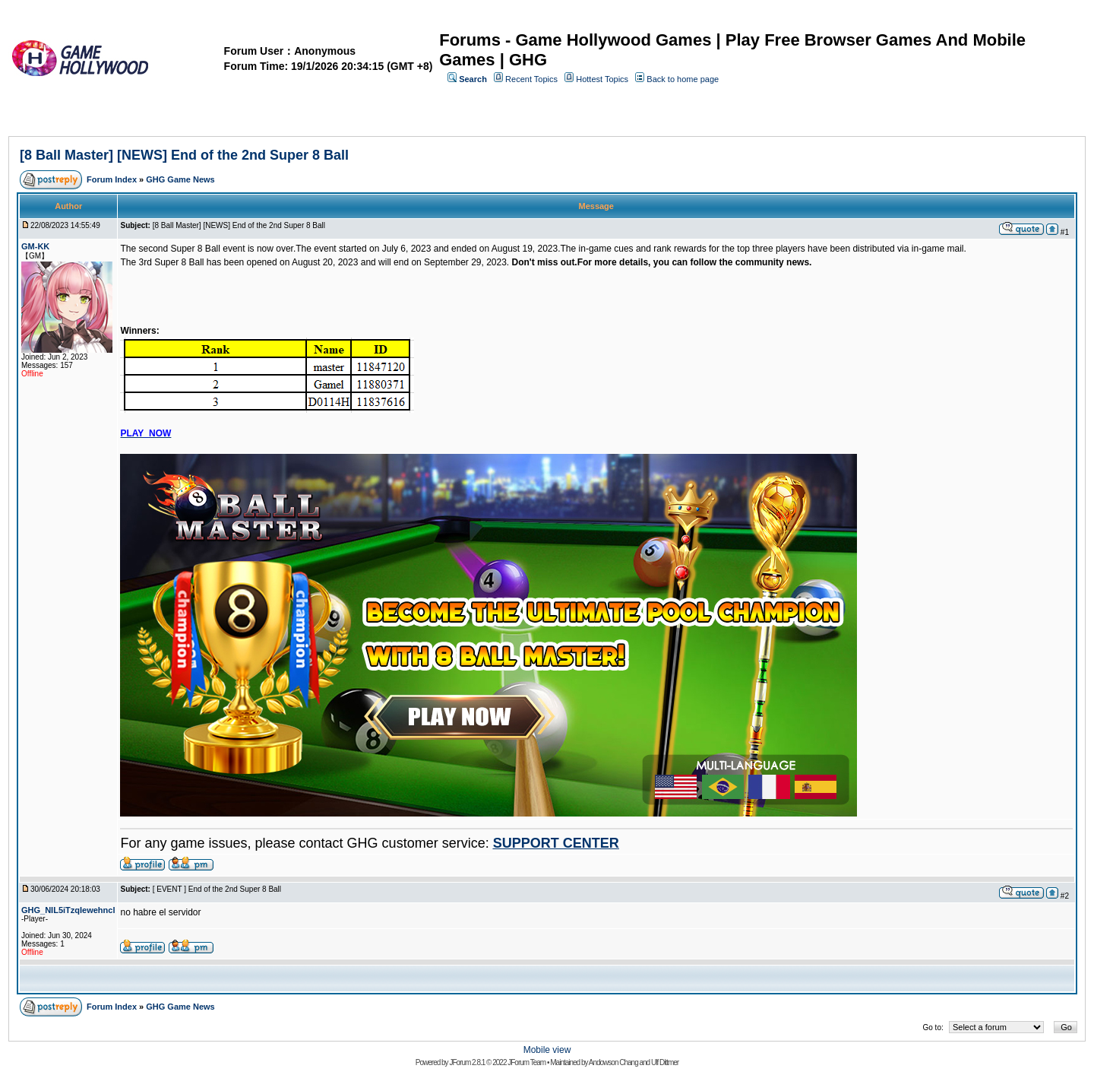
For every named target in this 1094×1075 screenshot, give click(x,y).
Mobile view (547, 1050)
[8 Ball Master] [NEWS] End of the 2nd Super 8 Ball (184, 155)
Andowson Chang (613, 1062)
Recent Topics (531, 79)
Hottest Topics (602, 79)
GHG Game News (180, 179)
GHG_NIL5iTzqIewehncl (68, 910)
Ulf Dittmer (664, 1062)
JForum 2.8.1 (467, 1062)
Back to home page (683, 79)
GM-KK (35, 246)
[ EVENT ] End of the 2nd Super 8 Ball (217, 889)
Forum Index (112, 179)
